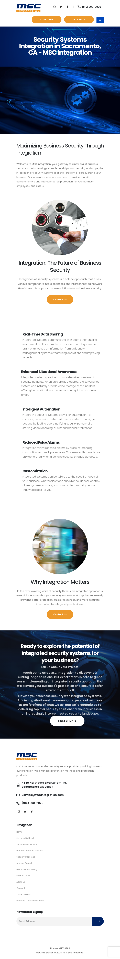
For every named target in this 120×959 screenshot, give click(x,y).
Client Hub (46, 19)
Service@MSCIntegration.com (44, 795)
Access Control (24, 863)
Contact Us (60, 299)
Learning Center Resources (31, 900)
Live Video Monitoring (28, 869)
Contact (20, 888)
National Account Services (30, 850)
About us (21, 881)
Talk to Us (78, 19)
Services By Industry (27, 844)
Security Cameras (26, 856)
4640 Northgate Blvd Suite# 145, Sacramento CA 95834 (46, 785)
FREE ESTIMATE (67, 721)
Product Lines (23, 875)
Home (19, 831)
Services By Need (26, 838)
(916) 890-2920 (89, 7)
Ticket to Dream (25, 894)
